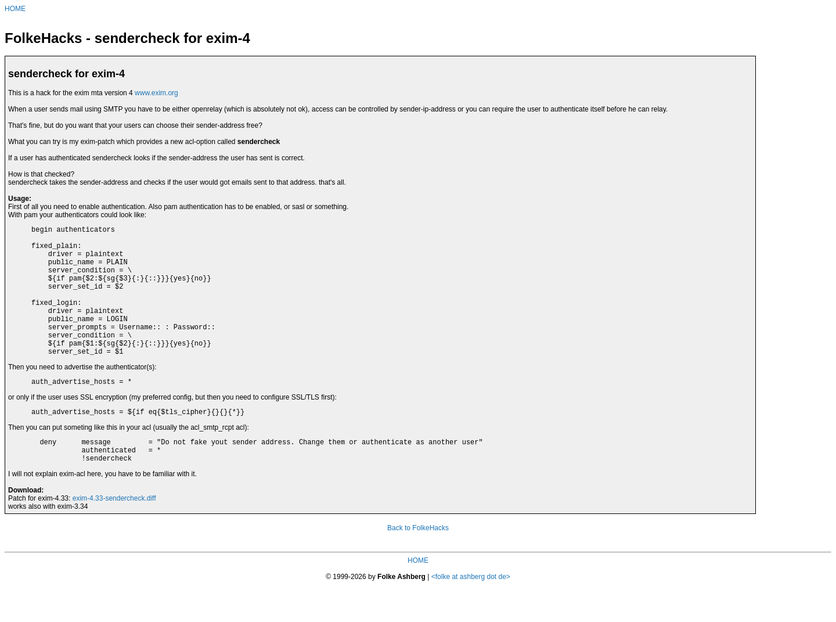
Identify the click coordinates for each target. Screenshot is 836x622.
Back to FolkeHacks (418, 564)
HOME (15, 9)
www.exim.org (156, 93)
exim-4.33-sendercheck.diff (114, 535)
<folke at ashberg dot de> (470, 613)
